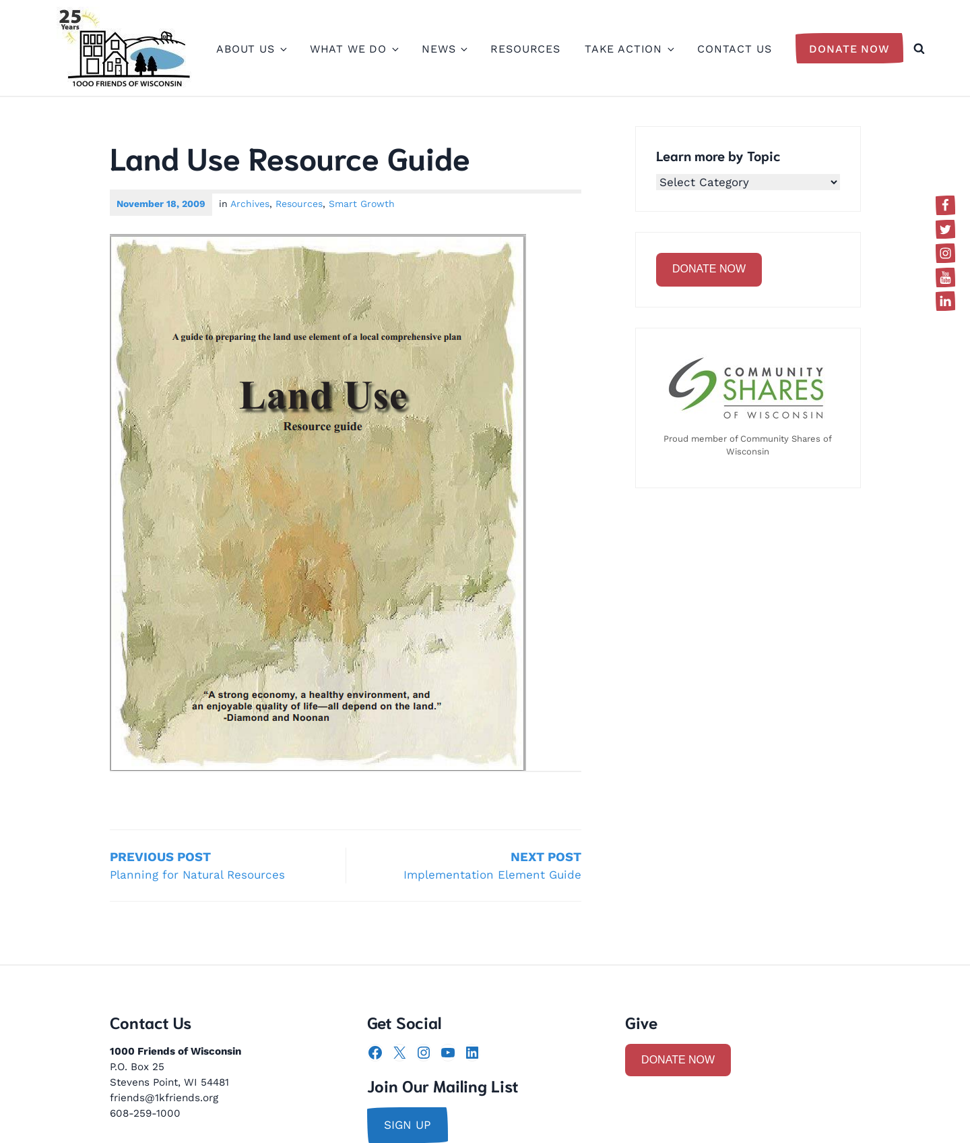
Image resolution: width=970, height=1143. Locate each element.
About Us (251, 48)
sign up (407, 1125)
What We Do (354, 48)
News (444, 48)
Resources (525, 48)
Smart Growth (362, 203)
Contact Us (734, 48)
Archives (249, 203)
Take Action (629, 48)
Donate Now (849, 48)
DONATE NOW (709, 268)
